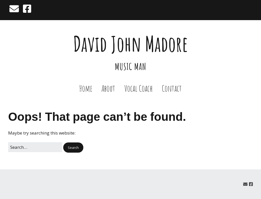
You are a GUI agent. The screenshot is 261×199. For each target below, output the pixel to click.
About (108, 88)
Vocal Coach (138, 88)
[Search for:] (35, 147)
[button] (73, 147)
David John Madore (130, 44)
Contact (172, 88)
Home (85, 88)
